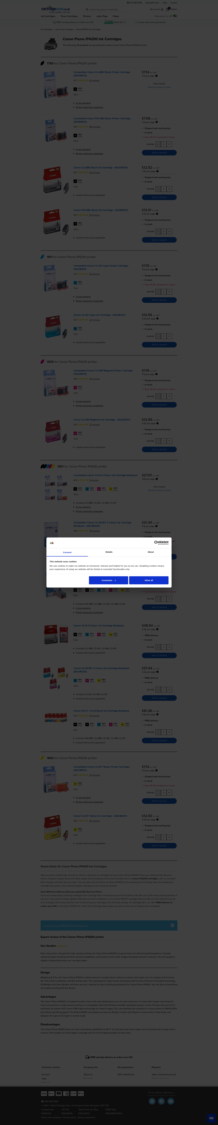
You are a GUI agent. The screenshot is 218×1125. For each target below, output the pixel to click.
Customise (109, 580)
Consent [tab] (67, 552)
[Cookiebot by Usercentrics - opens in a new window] (156, 543)
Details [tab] (109, 552)
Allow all (149, 580)
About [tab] (151, 552)
